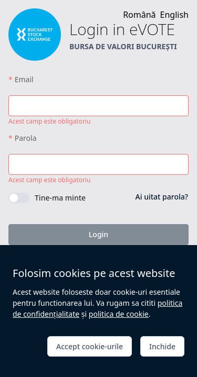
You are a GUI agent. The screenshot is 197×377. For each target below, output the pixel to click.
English (174, 14)
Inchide (162, 346)
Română (139, 14)
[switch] (47, 198)
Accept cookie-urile (89, 346)
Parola (26, 138)
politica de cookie (119, 314)
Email (24, 79)
